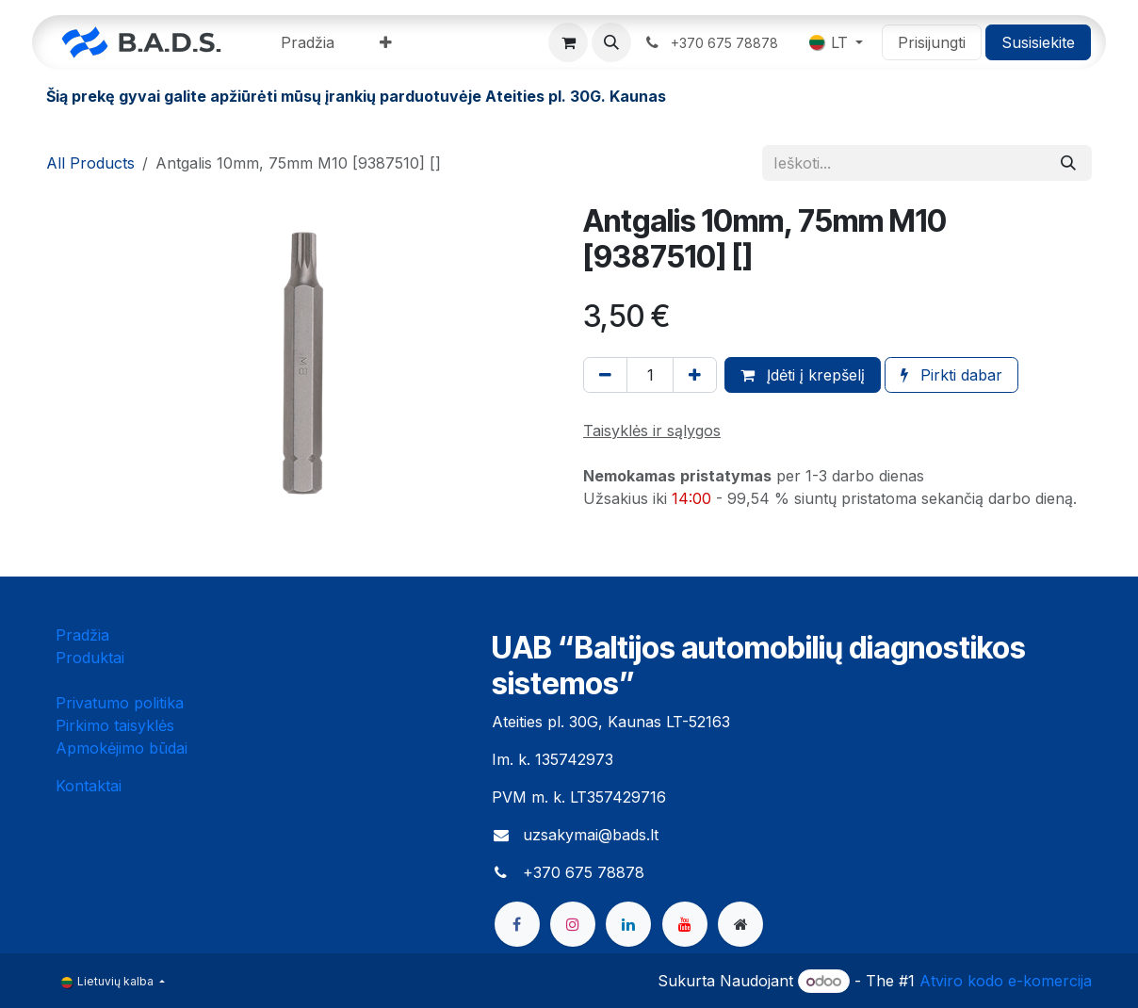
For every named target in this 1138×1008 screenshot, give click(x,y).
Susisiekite (1038, 42)
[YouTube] (684, 924)
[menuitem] (307, 42)
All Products (90, 163)
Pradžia (82, 635)
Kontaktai (89, 785)
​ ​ (712, 42)
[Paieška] (1068, 163)
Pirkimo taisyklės (115, 725)
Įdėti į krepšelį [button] (802, 375)
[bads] (740, 924)
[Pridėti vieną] (695, 375)
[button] (611, 42)
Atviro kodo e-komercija (1005, 980)
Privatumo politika (120, 702)
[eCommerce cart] (568, 42)
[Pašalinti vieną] (605, 375)
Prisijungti (932, 42)
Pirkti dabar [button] (951, 375)
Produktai (90, 657)
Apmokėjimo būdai (121, 748)
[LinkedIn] (628, 924)
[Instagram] (572, 924)
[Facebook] (517, 924)
